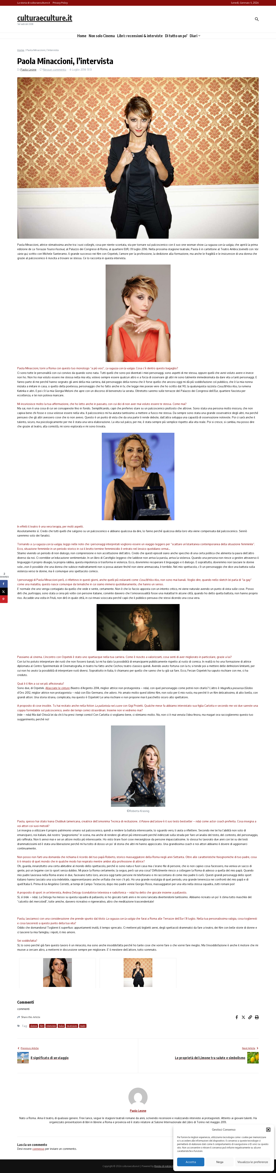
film (42, 1025)
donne (33, 1025)
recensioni (72, 1025)
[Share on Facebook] (4, 584)
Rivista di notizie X (163, 1166)
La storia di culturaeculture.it (33, 2)
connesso (38, 1148)
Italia (61, 1025)
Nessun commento (54, 69)
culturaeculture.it (44, 17)
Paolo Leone (28, 69)
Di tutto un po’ (176, 35)
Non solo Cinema (102, 35)
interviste (51, 1025)
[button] (268, 1130)
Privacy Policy (60, 2)
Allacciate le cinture (57, 688)
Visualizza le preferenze (252, 1162)
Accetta (191, 1162)
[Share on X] (4, 591)
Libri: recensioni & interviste (140, 35)
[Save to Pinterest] (4, 599)
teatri (82, 1025)
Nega (219, 1162)
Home (81, 35)
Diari (195, 35)
